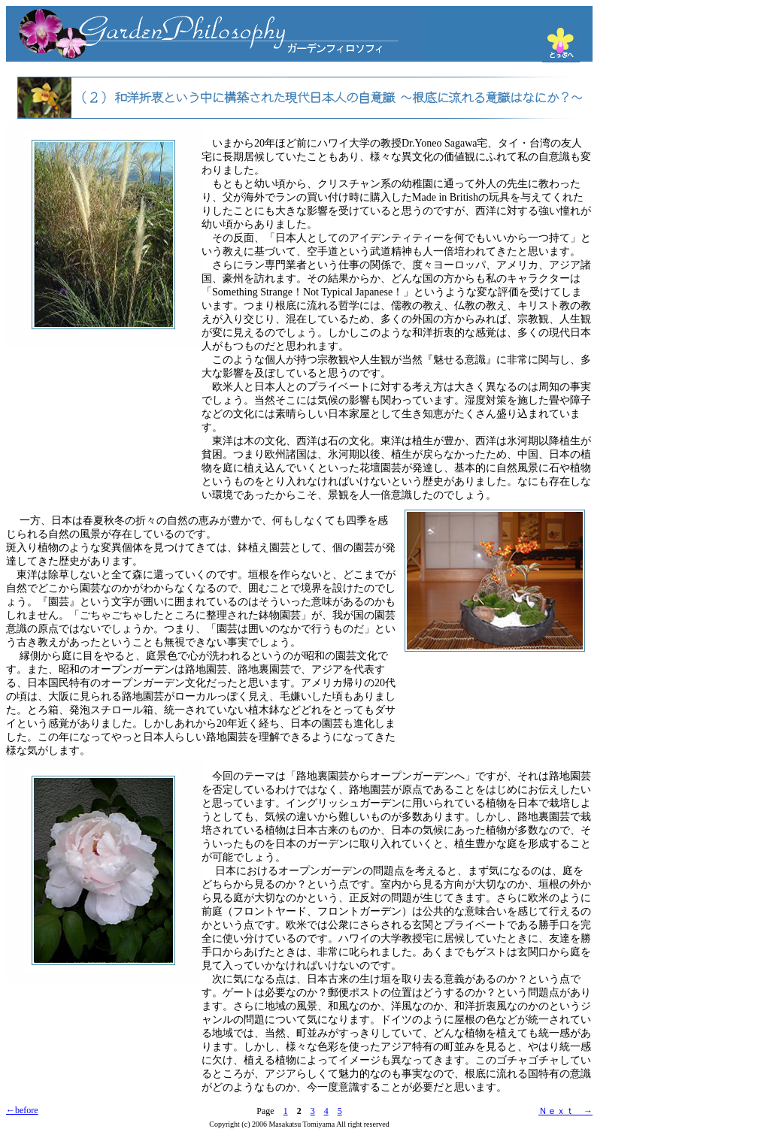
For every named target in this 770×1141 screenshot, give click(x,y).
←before (22, 1110)
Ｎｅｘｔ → (565, 1111)
